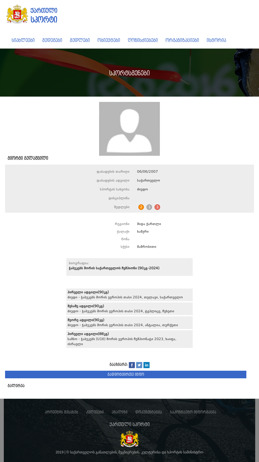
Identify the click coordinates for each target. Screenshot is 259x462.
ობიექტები (108, 40)
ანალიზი (119, 412)
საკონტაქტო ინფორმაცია (193, 412)
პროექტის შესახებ (61, 412)
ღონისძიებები (143, 40)
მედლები (80, 40)
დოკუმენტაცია (148, 412)
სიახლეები (23, 40)
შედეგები (52, 40)
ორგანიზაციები (182, 40)
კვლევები (95, 412)
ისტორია (216, 40)
